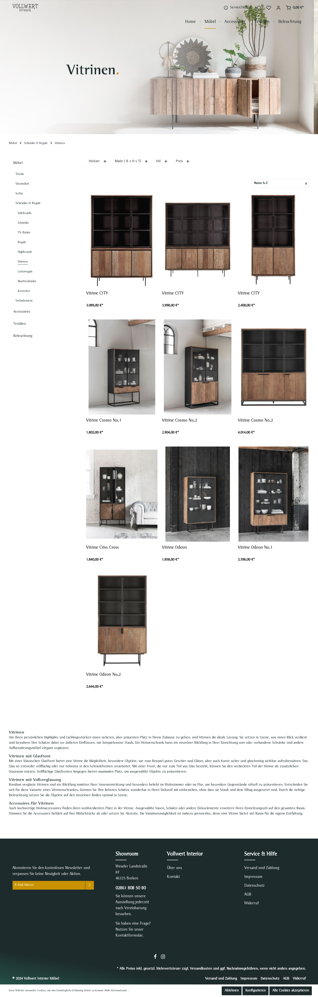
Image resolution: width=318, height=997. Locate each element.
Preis (183, 161)
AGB (247, 895)
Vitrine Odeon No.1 (255, 548)
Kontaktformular (128, 936)
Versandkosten (201, 969)
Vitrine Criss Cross (102, 548)
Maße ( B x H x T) (131, 161)
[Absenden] (89, 885)
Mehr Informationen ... (117, 990)
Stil (162, 161)
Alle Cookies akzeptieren (290, 991)
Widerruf (251, 903)
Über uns (174, 868)
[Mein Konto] (278, 7)
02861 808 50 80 (130, 888)
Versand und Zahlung (261, 868)
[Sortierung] (280, 183)
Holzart (98, 161)
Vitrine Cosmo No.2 (179, 421)
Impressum (253, 877)
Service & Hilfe (260, 854)
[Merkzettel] (268, 7)
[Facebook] (156, 958)
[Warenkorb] (295, 7)
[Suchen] (259, 7)
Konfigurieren (255, 991)
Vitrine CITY (97, 293)
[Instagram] (163, 958)
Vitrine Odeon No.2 (103, 675)
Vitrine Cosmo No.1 (103, 421)
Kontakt (173, 877)
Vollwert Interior (185, 854)
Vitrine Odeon (174, 548)
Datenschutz (254, 886)
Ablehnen (232, 991)
